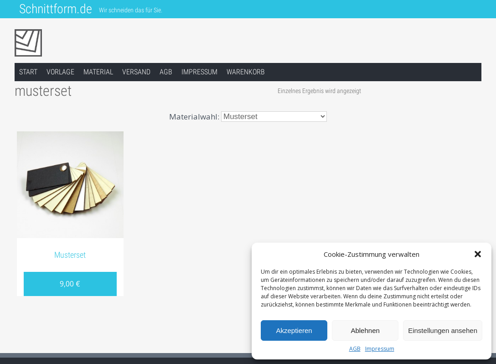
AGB (355, 349)
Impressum (379, 349)
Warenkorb (246, 72)
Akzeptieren (294, 330)
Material (98, 72)
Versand (136, 72)
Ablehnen (365, 330)
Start (28, 72)
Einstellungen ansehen (442, 330)
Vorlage (60, 72)
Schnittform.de (55, 8)
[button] (477, 254)
